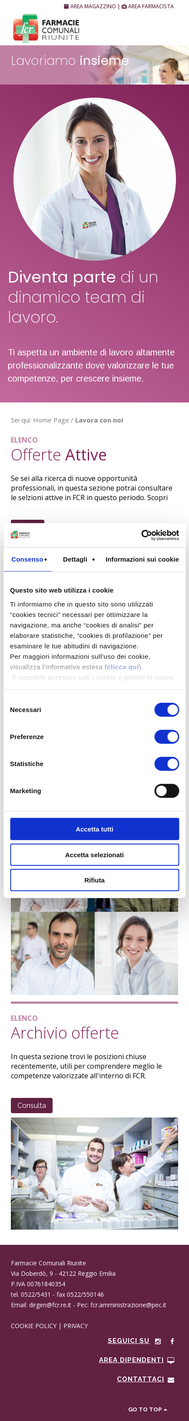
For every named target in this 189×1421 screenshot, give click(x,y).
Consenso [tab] (27, 559)
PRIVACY (75, 1326)
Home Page (51, 420)
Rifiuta (94, 880)
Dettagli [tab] (75, 559)
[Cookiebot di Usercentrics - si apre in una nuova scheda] (141, 535)
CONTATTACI (146, 1379)
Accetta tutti (94, 829)
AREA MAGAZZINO (90, 6)
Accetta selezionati (94, 854)
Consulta (31, 1105)
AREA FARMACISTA (148, 6)
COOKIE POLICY (33, 1326)
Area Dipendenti (137, 1360)
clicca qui (123, 666)
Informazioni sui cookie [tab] (142, 559)
